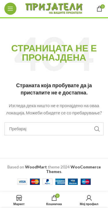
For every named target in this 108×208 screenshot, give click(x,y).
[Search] (54, 128)
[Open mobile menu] (10, 8)
